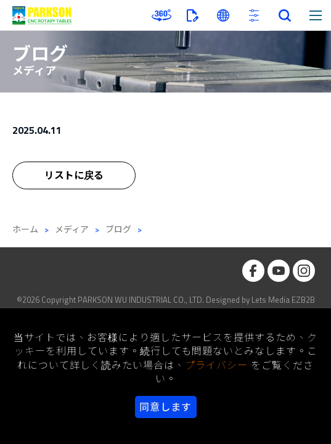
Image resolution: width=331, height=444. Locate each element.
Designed (223, 300)
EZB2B (303, 300)
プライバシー (216, 365)
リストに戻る (74, 175)
